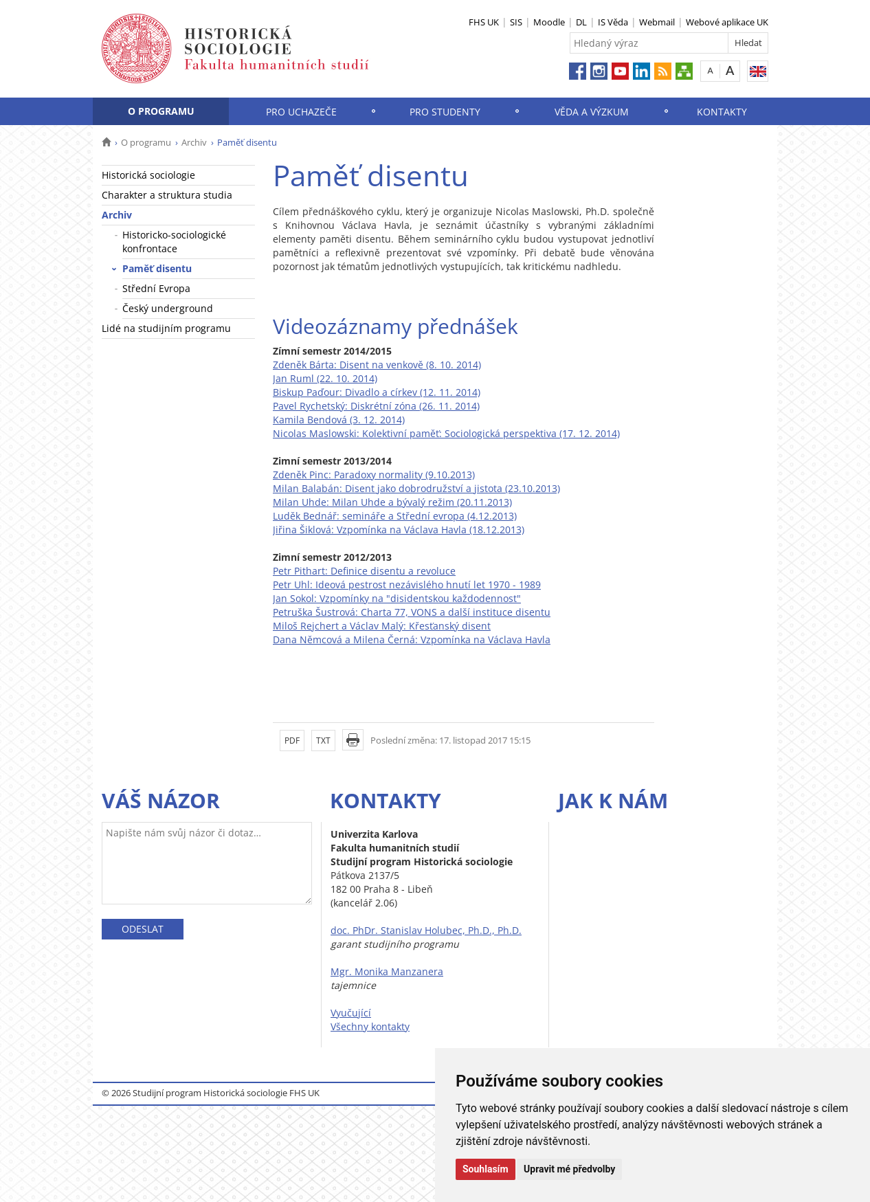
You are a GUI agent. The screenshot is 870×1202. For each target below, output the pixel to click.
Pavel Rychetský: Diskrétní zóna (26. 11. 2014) (376, 405)
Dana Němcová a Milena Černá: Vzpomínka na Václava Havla (411, 639)
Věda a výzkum (592, 111)
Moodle (549, 22)
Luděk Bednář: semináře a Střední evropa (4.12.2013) (395, 515)
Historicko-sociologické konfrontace (174, 241)
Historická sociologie (148, 174)
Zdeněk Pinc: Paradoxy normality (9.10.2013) (374, 474)
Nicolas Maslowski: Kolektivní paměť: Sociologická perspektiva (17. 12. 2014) (446, 433)
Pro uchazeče (301, 111)
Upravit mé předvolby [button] (569, 1169)
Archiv (194, 142)
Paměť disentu (157, 268)
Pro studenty (445, 111)
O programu (161, 111)
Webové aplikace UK (727, 22)
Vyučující (351, 1012)
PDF (292, 740)
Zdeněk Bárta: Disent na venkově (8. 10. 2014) (377, 364)
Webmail (657, 22)
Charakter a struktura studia (167, 194)
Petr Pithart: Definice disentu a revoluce (364, 570)
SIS (516, 22)
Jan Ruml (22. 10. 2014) (325, 378)
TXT (323, 740)
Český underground (167, 308)
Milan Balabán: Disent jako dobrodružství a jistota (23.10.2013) (416, 488)
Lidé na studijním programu (166, 328)
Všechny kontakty (370, 1026)
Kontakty (722, 111)
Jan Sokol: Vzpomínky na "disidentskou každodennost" (397, 598)
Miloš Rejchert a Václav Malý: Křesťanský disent (382, 625)
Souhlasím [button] (485, 1169)
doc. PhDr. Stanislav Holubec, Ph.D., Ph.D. (426, 930)
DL (581, 22)
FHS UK (484, 22)
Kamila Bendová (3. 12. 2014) (339, 419)
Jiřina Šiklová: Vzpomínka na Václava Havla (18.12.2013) (398, 529)
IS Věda (613, 22)
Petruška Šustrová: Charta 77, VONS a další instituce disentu (411, 612)
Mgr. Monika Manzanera (387, 971)
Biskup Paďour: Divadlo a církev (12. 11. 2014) (376, 392)
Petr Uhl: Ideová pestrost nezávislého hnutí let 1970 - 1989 (407, 584)
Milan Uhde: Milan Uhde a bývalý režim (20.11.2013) (392, 502)
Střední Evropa (156, 288)
